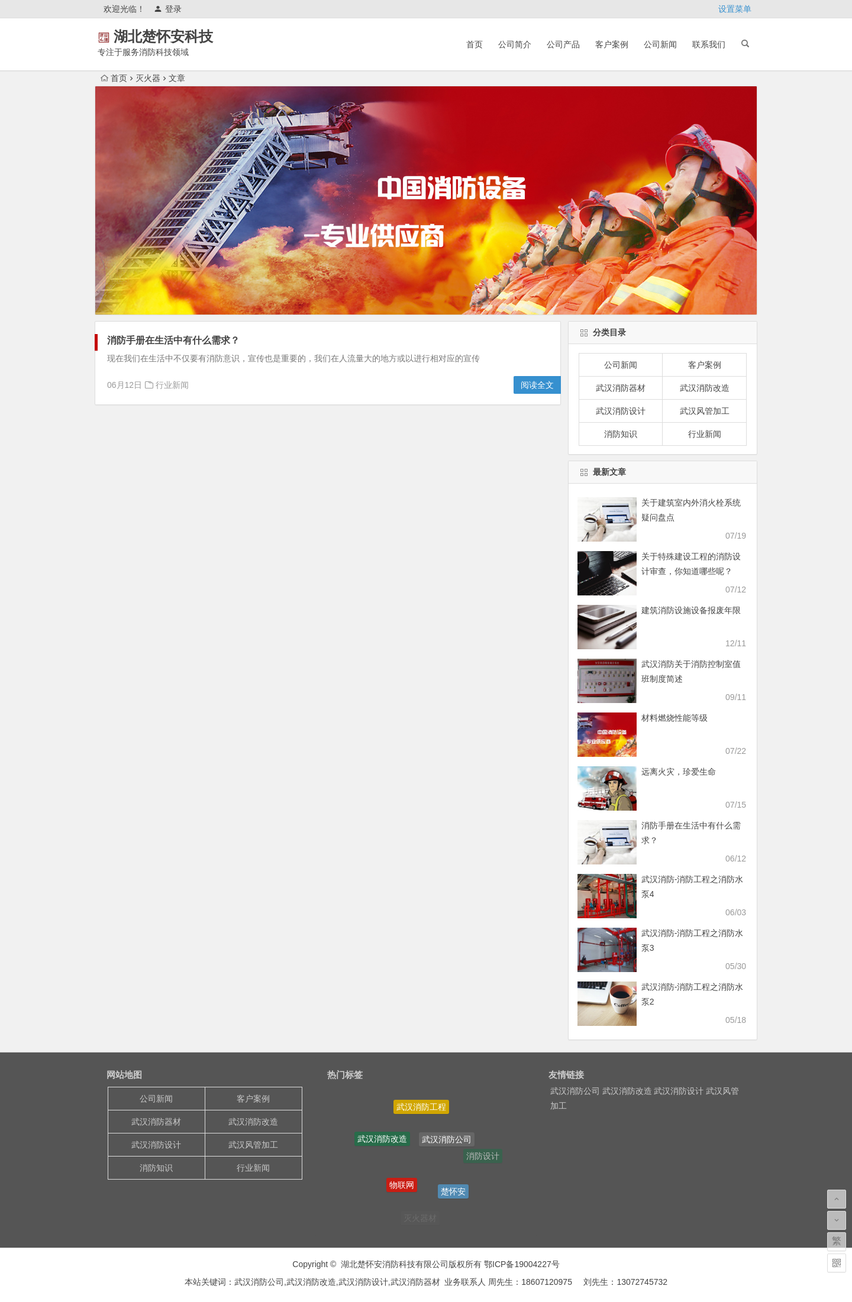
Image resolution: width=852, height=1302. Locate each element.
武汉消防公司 (447, 1142)
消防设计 (482, 1156)
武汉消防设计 (621, 411)
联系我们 (708, 44)
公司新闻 (660, 44)
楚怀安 (453, 1194)
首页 (474, 44)
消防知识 (620, 434)
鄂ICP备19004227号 (521, 1264)
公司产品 (563, 44)
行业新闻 (172, 385)
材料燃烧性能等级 (674, 718)
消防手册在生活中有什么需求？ (173, 340)
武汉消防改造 (705, 388)
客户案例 (611, 44)
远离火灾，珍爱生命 (678, 771)
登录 (168, 9)
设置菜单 (734, 9)
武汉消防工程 (421, 1108)
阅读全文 (537, 385)
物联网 (401, 1188)
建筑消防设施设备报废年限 (691, 610)
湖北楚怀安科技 (180, 36)
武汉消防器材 (621, 388)
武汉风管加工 (705, 411)
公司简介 (514, 44)
